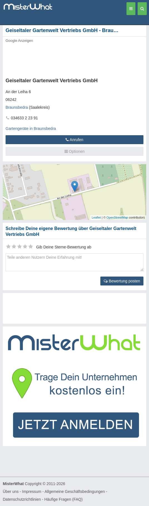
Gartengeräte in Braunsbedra (31, 128)
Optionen (74, 151)
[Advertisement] (65, 58)
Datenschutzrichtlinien (22, 499)
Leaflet (96, 217)
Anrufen (74, 139)
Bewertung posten (122, 281)
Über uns (11, 491)
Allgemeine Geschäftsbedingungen (74, 491)
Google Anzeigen (19, 40)
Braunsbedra (17, 107)
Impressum (31, 491)
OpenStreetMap (117, 217)
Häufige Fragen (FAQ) (63, 499)
